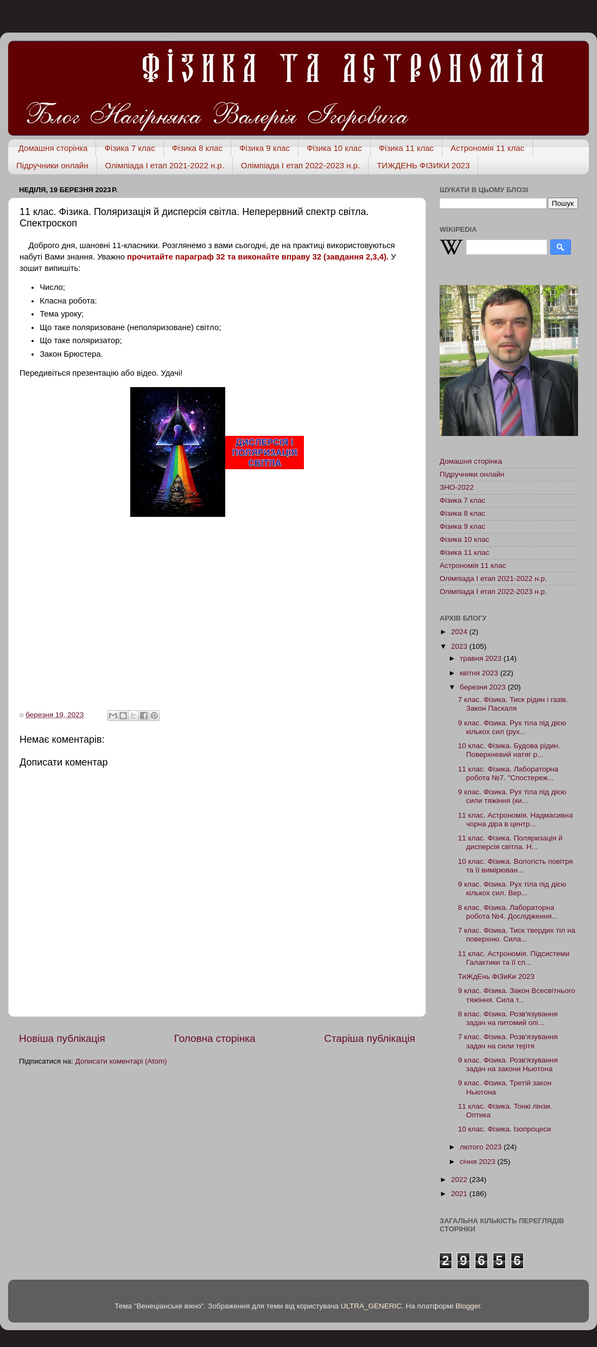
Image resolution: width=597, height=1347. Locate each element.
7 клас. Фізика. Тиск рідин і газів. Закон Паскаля (513, 703)
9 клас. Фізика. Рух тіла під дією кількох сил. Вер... (512, 888)
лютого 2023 (482, 1147)
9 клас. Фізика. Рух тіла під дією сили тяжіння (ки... (512, 796)
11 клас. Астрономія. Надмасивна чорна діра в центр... (515, 819)
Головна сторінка (215, 1038)
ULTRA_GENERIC (371, 1306)
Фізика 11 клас (406, 148)
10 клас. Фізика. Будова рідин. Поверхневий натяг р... (509, 750)
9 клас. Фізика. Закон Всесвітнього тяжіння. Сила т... (516, 994)
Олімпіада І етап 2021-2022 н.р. (164, 165)
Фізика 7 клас (129, 148)
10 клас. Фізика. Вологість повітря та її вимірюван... (515, 865)
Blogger (467, 1306)
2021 (460, 1194)
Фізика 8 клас (197, 148)
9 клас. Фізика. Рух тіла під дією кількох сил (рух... (512, 727)
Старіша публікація (369, 1038)
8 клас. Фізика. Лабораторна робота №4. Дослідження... (508, 911)
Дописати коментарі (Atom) (121, 1061)
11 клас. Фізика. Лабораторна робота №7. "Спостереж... (508, 773)
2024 (460, 632)
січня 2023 (478, 1162)
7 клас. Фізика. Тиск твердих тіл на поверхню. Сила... (516, 934)
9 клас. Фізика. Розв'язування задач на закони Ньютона (508, 1064)
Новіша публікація (62, 1038)
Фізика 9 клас (264, 148)
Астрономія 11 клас (487, 148)
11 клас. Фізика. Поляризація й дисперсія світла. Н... (510, 842)
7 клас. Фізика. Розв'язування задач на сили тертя (508, 1041)
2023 (460, 646)
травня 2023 (482, 658)
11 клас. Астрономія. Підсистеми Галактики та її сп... (513, 958)
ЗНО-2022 (457, 487)
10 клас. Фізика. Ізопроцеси (504, 1129)
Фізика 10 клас (334, 148)
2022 (460, 1179)
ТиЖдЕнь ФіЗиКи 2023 (496, 976)
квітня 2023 (480, 673)
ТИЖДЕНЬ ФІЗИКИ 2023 (423, 165)
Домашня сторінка (53, 148)
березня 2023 (483, 687)
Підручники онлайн (52, 165)
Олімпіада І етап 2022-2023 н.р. (300, 165)
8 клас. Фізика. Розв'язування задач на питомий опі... (508, 1018)
